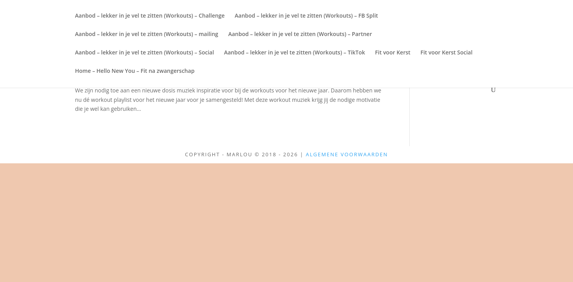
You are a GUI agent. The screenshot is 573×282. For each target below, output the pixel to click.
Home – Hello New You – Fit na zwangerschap (135, 71)
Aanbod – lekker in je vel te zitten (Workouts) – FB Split (306, 16)
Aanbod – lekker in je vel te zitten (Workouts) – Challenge (150, 16)
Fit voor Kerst (392, 53)
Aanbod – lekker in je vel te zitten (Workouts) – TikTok (294, 53)
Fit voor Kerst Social (446, 53)
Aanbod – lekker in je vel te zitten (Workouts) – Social (144, 53)
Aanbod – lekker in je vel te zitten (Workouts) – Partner (300, 34)
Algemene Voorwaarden (347, 154)
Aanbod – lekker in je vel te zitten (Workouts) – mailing (147, 34)
